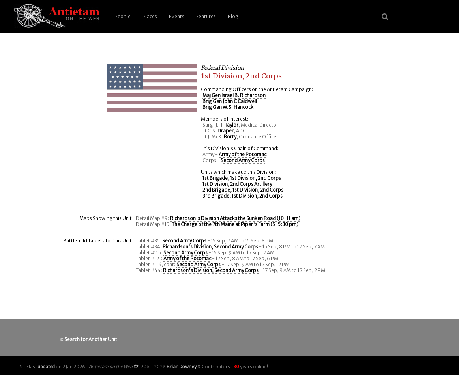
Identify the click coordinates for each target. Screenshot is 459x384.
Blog (233, 16)
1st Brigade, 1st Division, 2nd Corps (241, 178)
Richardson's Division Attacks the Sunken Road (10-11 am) (235, 218)
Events (176, 16)
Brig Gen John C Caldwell (229, 101)
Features (206, 16)
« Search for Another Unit (88, 339)
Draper (225, 131)
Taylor (231, 125)
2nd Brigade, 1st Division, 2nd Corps (242, 190)
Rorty (230, 137)
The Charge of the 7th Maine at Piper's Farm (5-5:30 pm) (235, 224)
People (122, 16)
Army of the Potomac (242, 154)
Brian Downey (182, 366)
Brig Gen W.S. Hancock (227, 107)
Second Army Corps (243, 160)
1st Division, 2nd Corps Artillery (237, 184)
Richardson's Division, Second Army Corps (210, 247)
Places (149, 16)
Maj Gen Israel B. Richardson (234, 95)
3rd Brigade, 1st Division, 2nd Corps (242, 196)
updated (46, 366)
